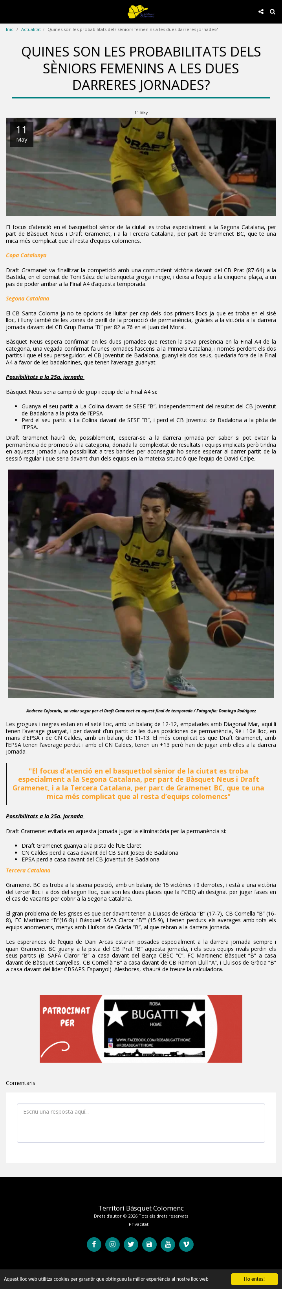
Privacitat (138, 1224)
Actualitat (31, 29)
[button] (8, 11)
